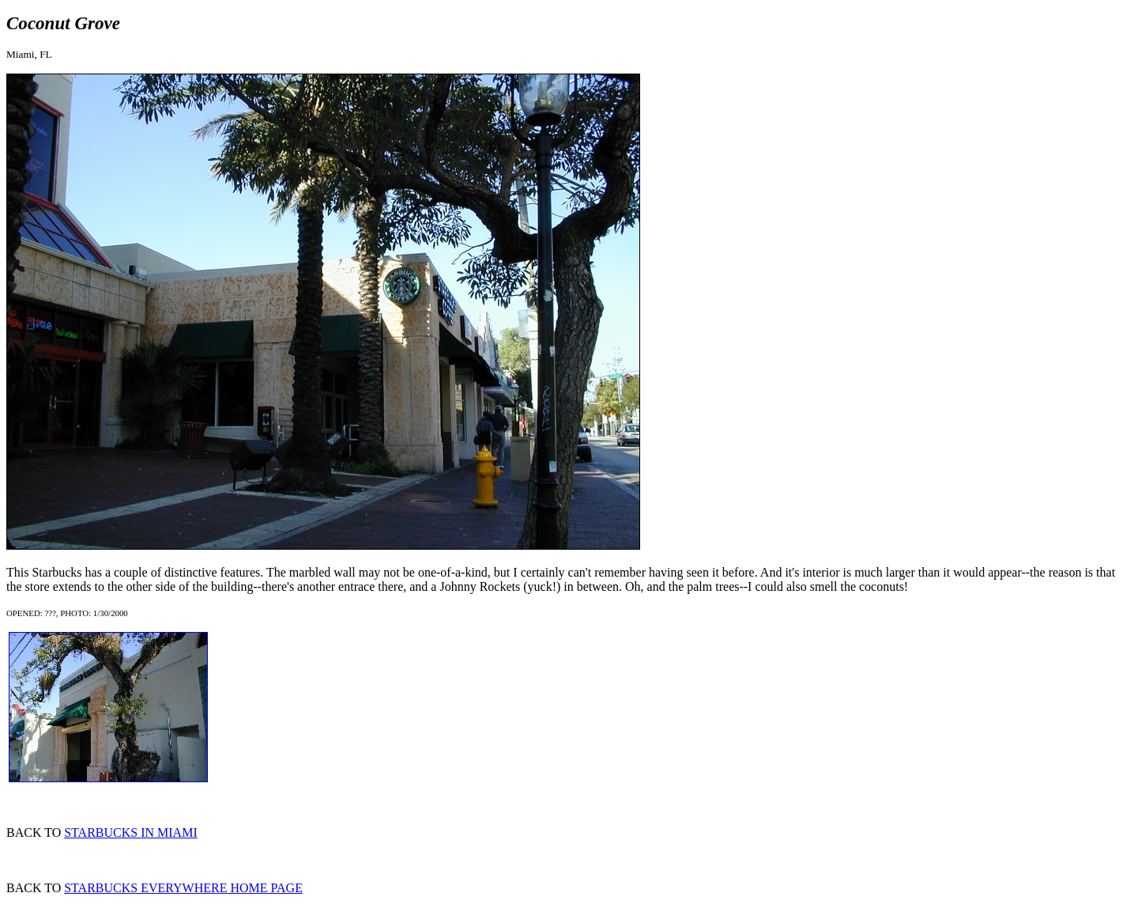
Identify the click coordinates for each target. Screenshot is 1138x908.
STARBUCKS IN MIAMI (131, 832)
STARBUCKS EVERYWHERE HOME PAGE (183, 888)
